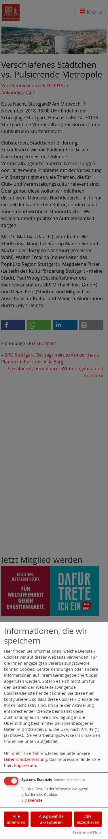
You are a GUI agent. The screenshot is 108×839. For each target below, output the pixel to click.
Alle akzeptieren (88, 819)
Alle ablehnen (16, 819)
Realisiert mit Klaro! (87, 832)
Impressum (25, 765)
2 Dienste (32, 800)
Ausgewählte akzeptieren (51, 819)
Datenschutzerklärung (25, 759)
